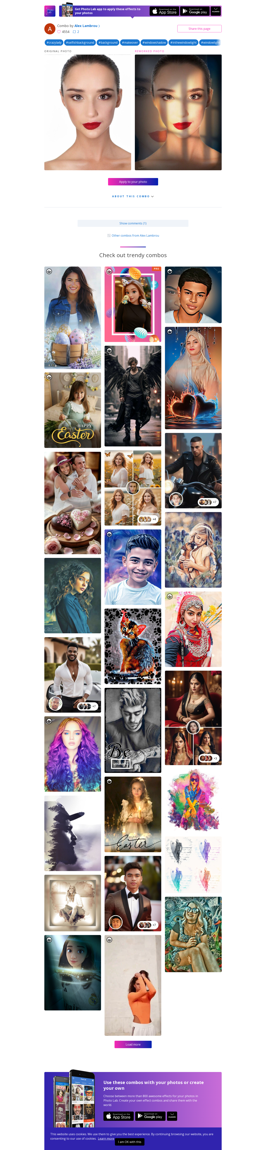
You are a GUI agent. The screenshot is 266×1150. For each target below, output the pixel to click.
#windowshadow (154, 42)
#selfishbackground (80, 42)
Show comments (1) (133, 223)
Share (199, 29)
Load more (133, 1044)
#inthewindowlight (183, 42)
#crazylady (54, 42)
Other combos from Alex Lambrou (133, 235)
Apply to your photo (133, 182)
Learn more (106, 1139)
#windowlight (210, 42)
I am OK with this (129, 1142)
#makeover (130, 42)
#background (107, 42)
